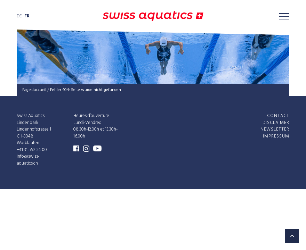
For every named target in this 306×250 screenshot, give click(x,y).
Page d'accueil (34, 89)
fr (27, 16)
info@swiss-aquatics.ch (28, 160)
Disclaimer (276, 122)
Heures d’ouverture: (91, 115)
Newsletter (274, 129)
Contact (278, 115)
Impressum (276, 136)
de (19, 16)
